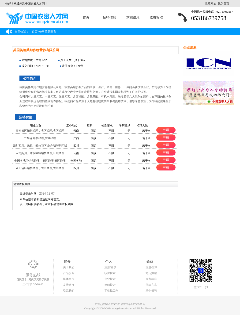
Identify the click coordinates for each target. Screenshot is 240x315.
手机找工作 (111, 290)
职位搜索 (110, 273)
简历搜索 (151, 273)
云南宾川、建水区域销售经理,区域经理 (40, 153)
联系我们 (68, 290)
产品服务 (68, 273)
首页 (86, 17)
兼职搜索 (110, 284)
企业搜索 (110, 279)
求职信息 (132, 17)
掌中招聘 (151, 290)
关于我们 (68, 267)
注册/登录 (110, 267)
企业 (149, 261)
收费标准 (156, 17)
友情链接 (68, 284)
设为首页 (223, 3)
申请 (166, 130)
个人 (108, 261)
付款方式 (151, 284)
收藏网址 (210, 3)
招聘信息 (109, 17)
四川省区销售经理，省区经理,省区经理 (40, 168)
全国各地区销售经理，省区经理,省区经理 (40, 160)
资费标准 (151, 279)
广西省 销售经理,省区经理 (40, 138)
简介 (67, 261)
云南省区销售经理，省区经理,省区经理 (40, 130)
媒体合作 (68, 279)
